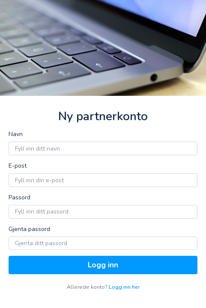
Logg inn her (124, 287)
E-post (18, 166)
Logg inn (103, 265)
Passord (19, 197)
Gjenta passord (29, 229)
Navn (16, 134)
